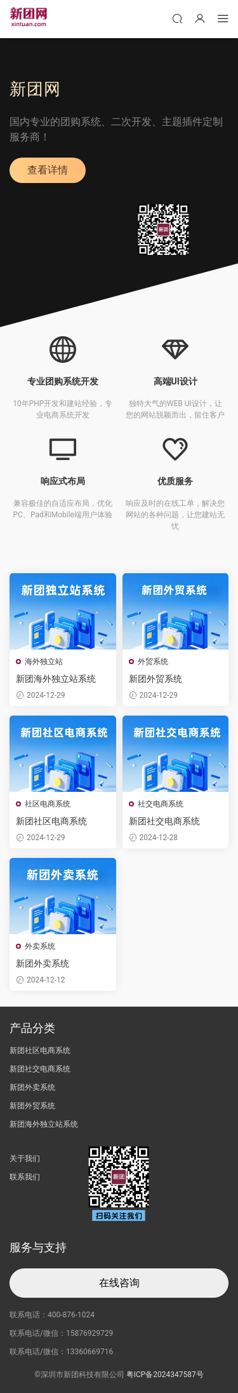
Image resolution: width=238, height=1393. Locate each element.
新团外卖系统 (42, 963)
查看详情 (47, 170)
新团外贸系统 (155, 679)
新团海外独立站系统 (56, 679)
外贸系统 (153, 661)
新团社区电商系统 (51, 821)
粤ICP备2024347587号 (165, 1374)
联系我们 (25, 1176)
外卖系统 (40, 946)
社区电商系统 (47, 803)
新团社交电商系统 (164, 821)
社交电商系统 (160, 803)
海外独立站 (44, 661)
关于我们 (25, 1158)
